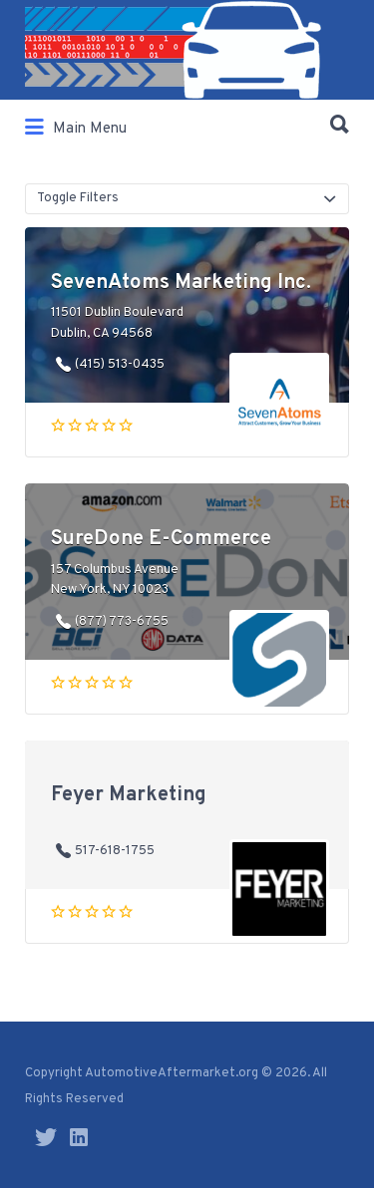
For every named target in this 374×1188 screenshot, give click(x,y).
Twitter (46, 1137)
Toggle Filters (78, 198)
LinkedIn (79, 1137)
